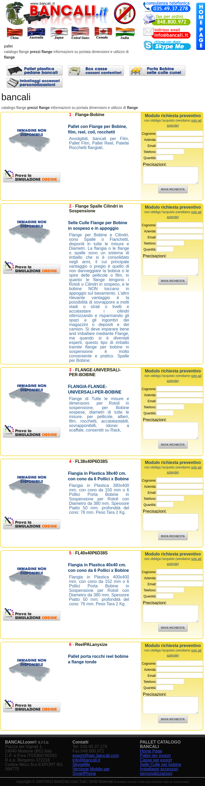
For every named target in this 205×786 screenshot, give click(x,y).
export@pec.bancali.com (95, 755)
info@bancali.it (86, 760)
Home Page (151, 751)
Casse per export (156, 760)
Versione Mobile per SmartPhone (91, 771)
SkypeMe (81, 764)
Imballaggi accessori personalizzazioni (159, 771)
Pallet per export (155, 755)
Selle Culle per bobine (160, 764)
